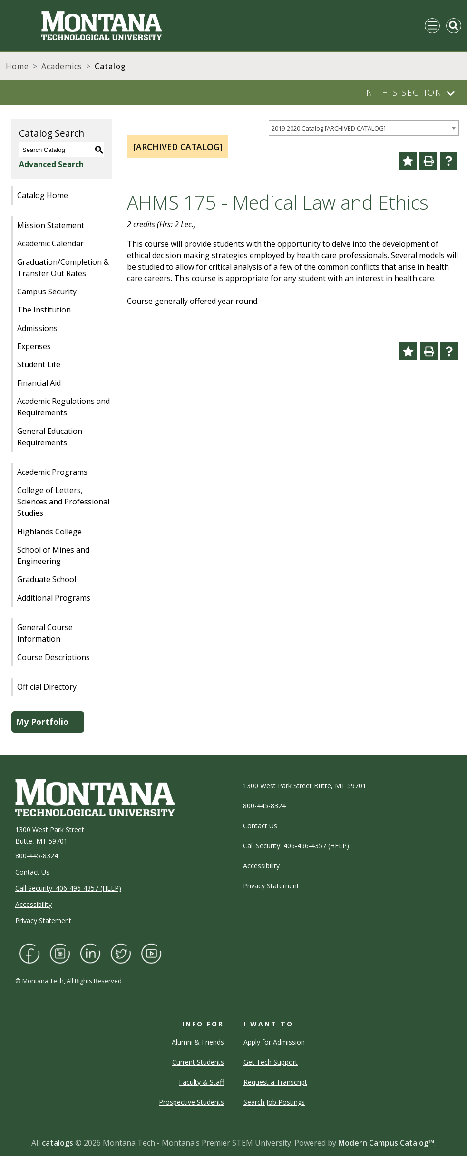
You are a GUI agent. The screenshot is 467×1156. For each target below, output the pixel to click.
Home (17, 66)
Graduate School (46, 579)
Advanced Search (51, 164)
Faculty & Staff (201, 1081)
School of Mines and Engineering (53, 555)
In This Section (402, 92)
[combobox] (364, 128)
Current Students (198, 1061)
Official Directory (47, 687)
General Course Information (45, 633)
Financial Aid (39, 383)
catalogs (57, 1142)
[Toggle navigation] (432, 26)
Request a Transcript (275, 1081)
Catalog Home (42, 195)
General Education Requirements (49, 437)
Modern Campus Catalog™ (386, 1142)
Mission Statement (50, 225)
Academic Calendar (50, 243)
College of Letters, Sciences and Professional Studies (63, 501)
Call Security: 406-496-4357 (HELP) (68, 888)
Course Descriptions (53, 657)
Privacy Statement (43, 920)
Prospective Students (191, 1101)
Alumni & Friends (198, 1041)
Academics (61, 66)
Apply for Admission (274, 1041)
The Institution (44, 309)
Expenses (34, 346)
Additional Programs (53, 598)
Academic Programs (52, 472)
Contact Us (32, 871)
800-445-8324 (36, 855)
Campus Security (47, 291)
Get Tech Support (270, 1061)
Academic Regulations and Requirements (63, 407)
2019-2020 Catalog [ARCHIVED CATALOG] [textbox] (329, 128)
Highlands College (49, 531)
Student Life (38, 364)
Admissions (37, 328)
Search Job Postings (274, 1101)
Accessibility (33, 904)
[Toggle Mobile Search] (453, 25)
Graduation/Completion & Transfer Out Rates (63, 268)
